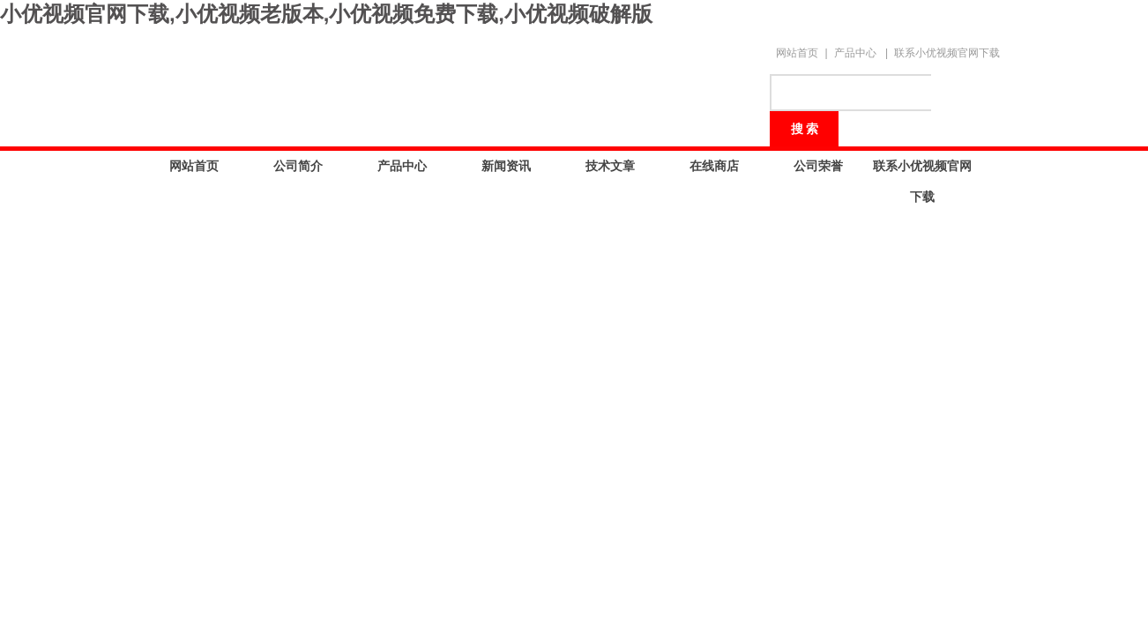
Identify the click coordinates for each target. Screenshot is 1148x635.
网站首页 (797, 53)
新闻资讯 (506, 166)
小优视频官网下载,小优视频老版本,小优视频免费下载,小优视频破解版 (326, 14)
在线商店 (714, 166)
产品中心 (855, 53)
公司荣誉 (818, 166)
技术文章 (610, 166)
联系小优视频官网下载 (947, 53)
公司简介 (298, 166)
